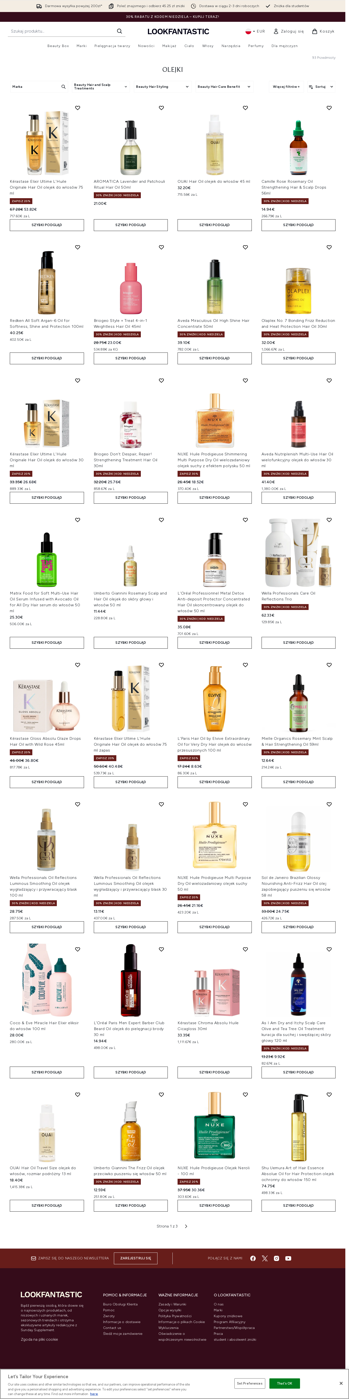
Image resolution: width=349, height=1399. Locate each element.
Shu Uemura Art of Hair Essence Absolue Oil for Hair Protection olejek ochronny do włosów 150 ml (298, 1174)
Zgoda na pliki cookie (39, 1339)
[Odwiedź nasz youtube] (288, 1258)
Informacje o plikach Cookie (181, 1322)
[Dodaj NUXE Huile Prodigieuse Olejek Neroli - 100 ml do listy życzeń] (245, 1094)
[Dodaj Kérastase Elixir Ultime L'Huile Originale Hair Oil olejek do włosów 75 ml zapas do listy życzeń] (161, 665)
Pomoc (109, 1310)
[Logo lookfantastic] (178, 31)
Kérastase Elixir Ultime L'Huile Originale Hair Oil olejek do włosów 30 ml (47, 460)
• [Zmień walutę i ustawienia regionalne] (255, 31)
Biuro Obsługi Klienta (120, 1304)
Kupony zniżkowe (228, 1316)
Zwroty (109, 1316)
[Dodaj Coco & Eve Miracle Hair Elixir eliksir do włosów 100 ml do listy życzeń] (78, 949)
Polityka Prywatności (175, 1316)
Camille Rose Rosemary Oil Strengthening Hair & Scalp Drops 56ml (294, 187)
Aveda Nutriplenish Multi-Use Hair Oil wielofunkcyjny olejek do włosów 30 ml (298, 460)
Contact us (112, 1328)
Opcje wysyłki (169, 1310)
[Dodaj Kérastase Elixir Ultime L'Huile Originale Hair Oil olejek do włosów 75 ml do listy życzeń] (78, 108)
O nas (219, 1304)
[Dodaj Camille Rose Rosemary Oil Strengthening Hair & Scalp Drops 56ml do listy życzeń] (329, 108)
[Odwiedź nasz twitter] (265, 1258)
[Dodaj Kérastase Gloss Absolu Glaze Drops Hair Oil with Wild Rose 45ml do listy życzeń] (78, 665)
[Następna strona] (186, 1226)
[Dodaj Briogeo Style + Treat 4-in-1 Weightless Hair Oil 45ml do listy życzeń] (161, 247)
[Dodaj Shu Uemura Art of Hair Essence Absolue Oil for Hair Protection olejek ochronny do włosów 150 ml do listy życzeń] (329, 1094)
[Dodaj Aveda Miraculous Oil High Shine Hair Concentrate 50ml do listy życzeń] (245, 247)
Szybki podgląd (47, 225)
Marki (218, 1310)
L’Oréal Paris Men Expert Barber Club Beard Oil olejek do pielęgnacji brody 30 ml (129, 1029)
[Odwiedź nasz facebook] (253, 1258)
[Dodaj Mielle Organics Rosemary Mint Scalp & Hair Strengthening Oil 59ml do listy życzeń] (329, 665)
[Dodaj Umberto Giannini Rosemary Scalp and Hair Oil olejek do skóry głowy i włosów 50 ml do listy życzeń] (161, 520)
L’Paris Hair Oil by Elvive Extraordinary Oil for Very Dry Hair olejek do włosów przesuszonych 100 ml (215, 744)
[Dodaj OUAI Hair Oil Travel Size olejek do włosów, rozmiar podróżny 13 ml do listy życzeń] (78, 1094)
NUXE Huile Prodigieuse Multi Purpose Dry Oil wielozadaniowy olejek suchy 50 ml (214, 883)
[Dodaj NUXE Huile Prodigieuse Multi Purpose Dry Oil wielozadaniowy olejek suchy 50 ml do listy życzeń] (245, 804)
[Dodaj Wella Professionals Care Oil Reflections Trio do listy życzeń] (329, 520)
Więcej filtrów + (286, 87)
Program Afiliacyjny (229, 1322)
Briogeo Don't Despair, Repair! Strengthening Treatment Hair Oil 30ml (126, 460)
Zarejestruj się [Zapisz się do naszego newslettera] (135, 1258)
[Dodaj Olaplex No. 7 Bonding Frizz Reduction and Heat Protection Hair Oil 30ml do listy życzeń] (329, 247)
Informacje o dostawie (121, 1322)
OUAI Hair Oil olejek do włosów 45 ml (214, 181)
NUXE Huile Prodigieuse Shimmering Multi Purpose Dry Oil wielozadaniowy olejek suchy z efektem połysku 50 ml (214, 460)
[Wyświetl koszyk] (323, 31)
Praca (218, 1334)
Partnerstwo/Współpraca (234, 1328)
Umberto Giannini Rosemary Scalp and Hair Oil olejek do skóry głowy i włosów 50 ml (130, 599)
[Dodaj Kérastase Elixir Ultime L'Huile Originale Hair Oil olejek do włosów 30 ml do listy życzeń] (78, 380)
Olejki (172, 70)
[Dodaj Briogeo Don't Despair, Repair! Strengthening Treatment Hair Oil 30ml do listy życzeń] (161, 380)
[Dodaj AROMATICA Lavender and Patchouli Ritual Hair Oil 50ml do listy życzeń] (161, 108)
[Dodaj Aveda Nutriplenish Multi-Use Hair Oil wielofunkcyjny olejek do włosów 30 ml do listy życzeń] (329, 380)
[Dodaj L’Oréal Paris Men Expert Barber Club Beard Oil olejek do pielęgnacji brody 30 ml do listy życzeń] (161, 949)
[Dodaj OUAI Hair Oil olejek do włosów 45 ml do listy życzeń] (245, 108)
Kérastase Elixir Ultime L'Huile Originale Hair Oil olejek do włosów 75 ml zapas (130, 744)
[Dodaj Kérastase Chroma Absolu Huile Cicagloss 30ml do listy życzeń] (245, 949)
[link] (288, 31)
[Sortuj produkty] (321, 87)
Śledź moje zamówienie (122, 1334)
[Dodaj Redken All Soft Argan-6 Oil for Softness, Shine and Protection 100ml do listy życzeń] (78, 247)
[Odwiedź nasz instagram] (276, 1258)
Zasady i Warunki (172, 1304)
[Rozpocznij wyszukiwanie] (66, 31)
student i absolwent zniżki (235, 1340)
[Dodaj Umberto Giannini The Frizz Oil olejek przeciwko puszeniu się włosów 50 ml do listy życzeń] (161, 1094)
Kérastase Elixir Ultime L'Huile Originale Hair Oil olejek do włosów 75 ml (46, 187)
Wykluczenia (168, 1328)
